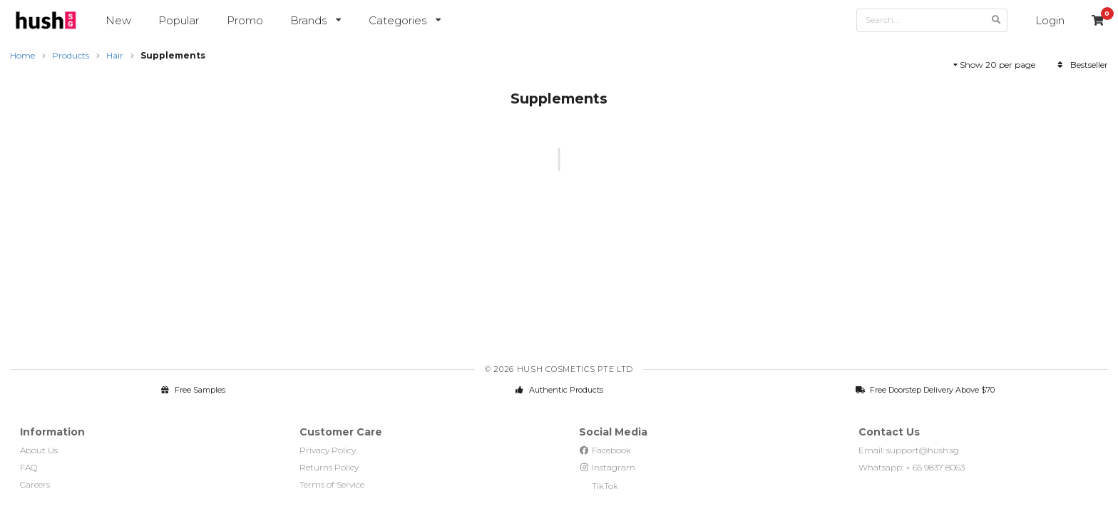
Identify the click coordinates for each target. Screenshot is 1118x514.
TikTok (598, 485)
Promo (245, 20)
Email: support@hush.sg (908, 450)
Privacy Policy (327, 450)
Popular (178, 20)
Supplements (172, 55)
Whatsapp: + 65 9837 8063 (911, 467)
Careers (35, 484)
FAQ (28, 467)
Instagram (607, 467)
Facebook (605, 450)
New (118, 20)
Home (22, 55)
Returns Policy (329, 467)
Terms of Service (331, 484)
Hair (114, 55)
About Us (39, 450)
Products (70, 55)
